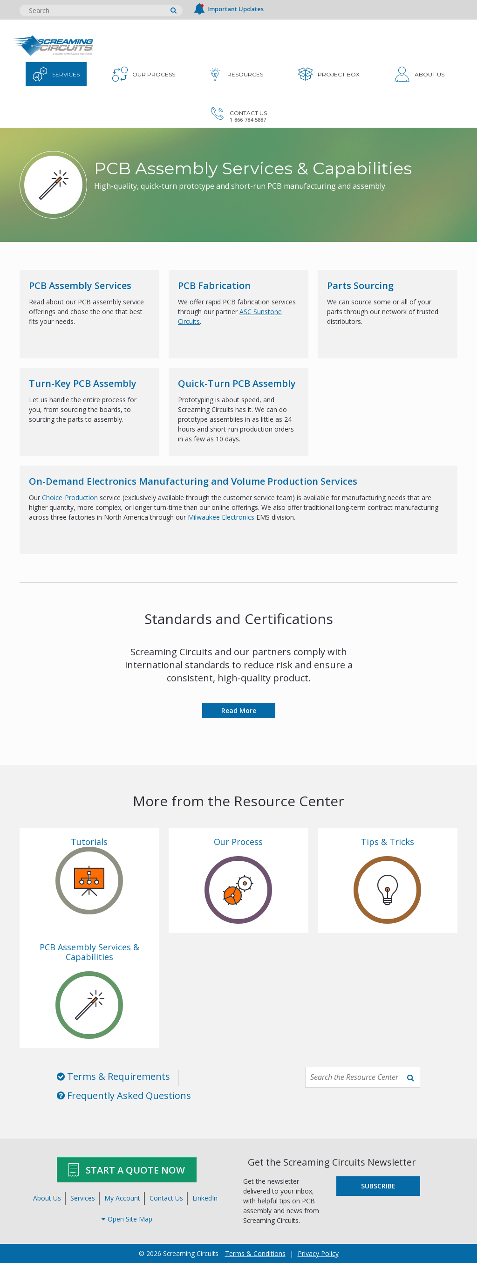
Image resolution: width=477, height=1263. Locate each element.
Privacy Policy (318, 1253)
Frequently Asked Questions (124, 1095)
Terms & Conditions (255, 1253)
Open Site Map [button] (127, 1219)
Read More (238, 710)
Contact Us (166, 1198)
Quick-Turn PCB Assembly (237, 383)
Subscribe (378, 1185)
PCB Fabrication (214, 285)
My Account (122, 1198)
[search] (173, 10)
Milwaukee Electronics (221, 517)
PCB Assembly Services (80, 285)
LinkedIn (205, 1198)
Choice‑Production (71, 497)
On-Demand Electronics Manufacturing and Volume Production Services (193, 481)
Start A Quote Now (126, 1170)
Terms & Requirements (113, 1076)
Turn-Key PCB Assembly (82, 383)
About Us (47, 1198)
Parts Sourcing (360, 285)
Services (82, 1198)
